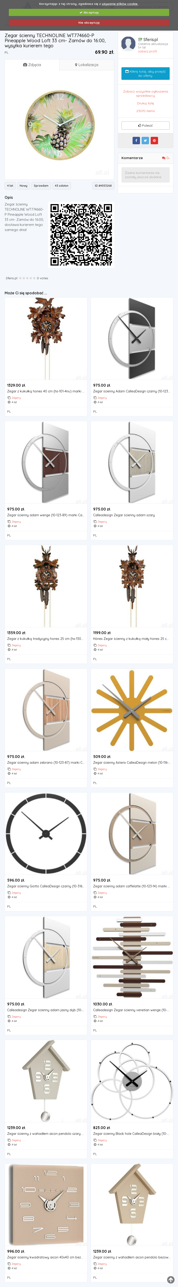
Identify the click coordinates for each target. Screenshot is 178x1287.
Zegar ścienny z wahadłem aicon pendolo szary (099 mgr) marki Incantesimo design (47, 1134)
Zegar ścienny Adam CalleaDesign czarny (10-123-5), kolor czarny (133, 391)
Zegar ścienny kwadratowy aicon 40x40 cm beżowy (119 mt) (47, 1257)
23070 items (145, 111)
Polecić (145, 125)
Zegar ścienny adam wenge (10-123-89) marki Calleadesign (47, 515)
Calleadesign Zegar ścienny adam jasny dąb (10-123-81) (47, 1010)
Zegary (16, 397)
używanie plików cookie (120, 4)
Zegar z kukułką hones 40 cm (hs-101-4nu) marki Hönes (47, 391)
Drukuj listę (145, 103)
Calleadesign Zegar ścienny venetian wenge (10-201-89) (133, 1010)
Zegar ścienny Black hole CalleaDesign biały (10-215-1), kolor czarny (133, 1134)
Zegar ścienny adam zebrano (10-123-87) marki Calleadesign (47, 763)
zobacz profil (147, 51)
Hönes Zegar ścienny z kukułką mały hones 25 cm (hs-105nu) (133, 639)
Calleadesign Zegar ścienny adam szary (124, 515)
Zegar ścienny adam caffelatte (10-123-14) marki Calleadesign (133, 886)
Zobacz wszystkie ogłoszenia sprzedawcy (145, 93)
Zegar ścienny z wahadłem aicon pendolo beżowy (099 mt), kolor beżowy (133, 1257)
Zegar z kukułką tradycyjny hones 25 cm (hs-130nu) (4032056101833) (47, 639)
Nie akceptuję (89, 22)
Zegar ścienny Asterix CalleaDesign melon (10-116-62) (133, 763)
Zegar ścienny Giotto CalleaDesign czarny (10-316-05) (47, 886)
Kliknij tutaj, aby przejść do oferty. (145, 73)
